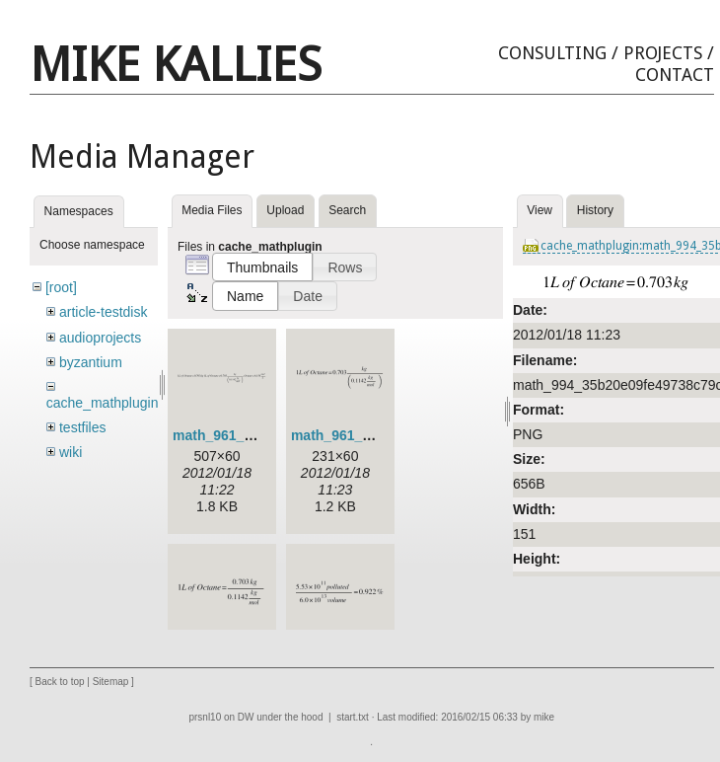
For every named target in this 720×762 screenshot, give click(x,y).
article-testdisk (103, 312)
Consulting (552, 52)
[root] (61, 287)
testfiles (82, 427)
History (595, 210)
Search (347, 210)
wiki (70, 452)
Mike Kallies (176, 65)
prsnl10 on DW (220, 717)
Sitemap (111, 682)
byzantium (90, 362)
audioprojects (100, 337)
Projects (662, 52)
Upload (285, 210)
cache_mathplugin (102, 403)
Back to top (60, 682)
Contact (674, 74)
